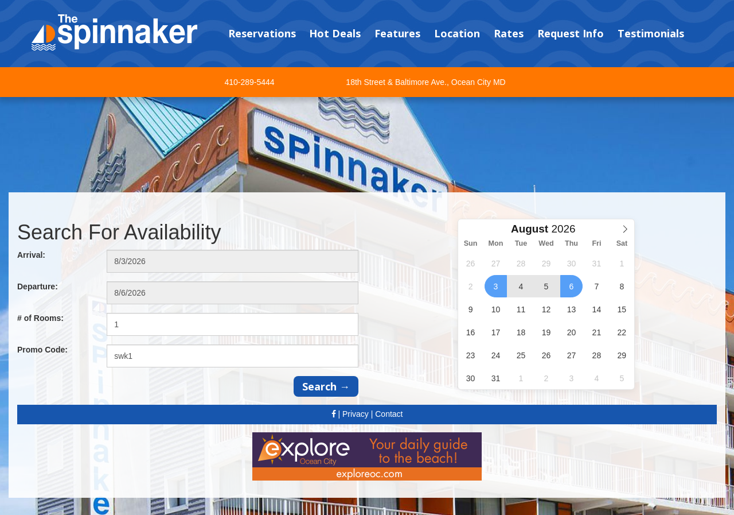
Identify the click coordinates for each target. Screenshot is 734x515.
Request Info (570, 33)
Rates (509, 33)
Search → (326, 386)
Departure (37, 286)
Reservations (262, 33)
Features (397, 33)
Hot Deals (335, 33)
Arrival (31, 255)
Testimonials (651, 33)
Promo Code (42, 349)
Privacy (355, 414)
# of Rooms (40, 318)
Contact (389, 414)
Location (457, 33)
